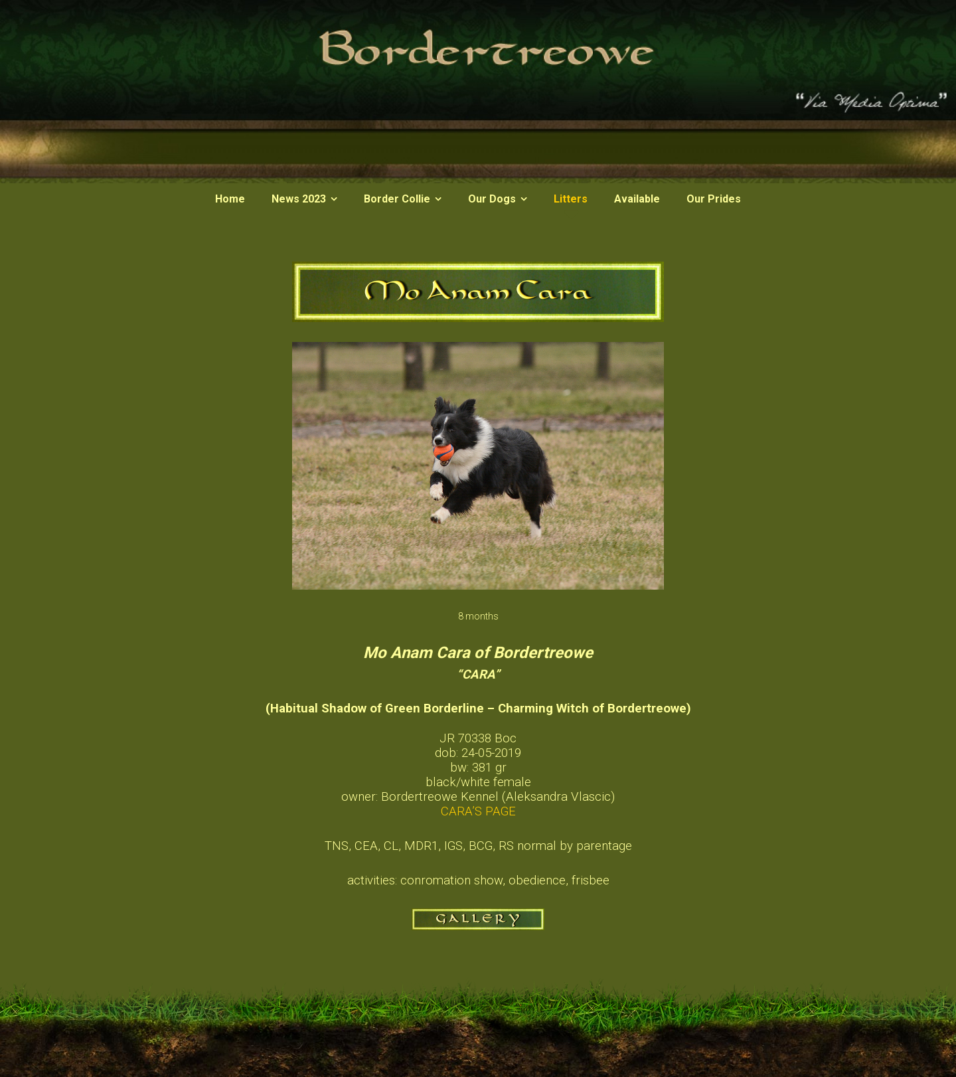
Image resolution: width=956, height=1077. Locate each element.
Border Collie (397, 199)
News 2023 (299, 199)
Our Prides (713, 199)
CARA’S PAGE (478, 811)
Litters (571, 199)
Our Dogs (492, 199)
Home (230, 199)
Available (637, 199)
